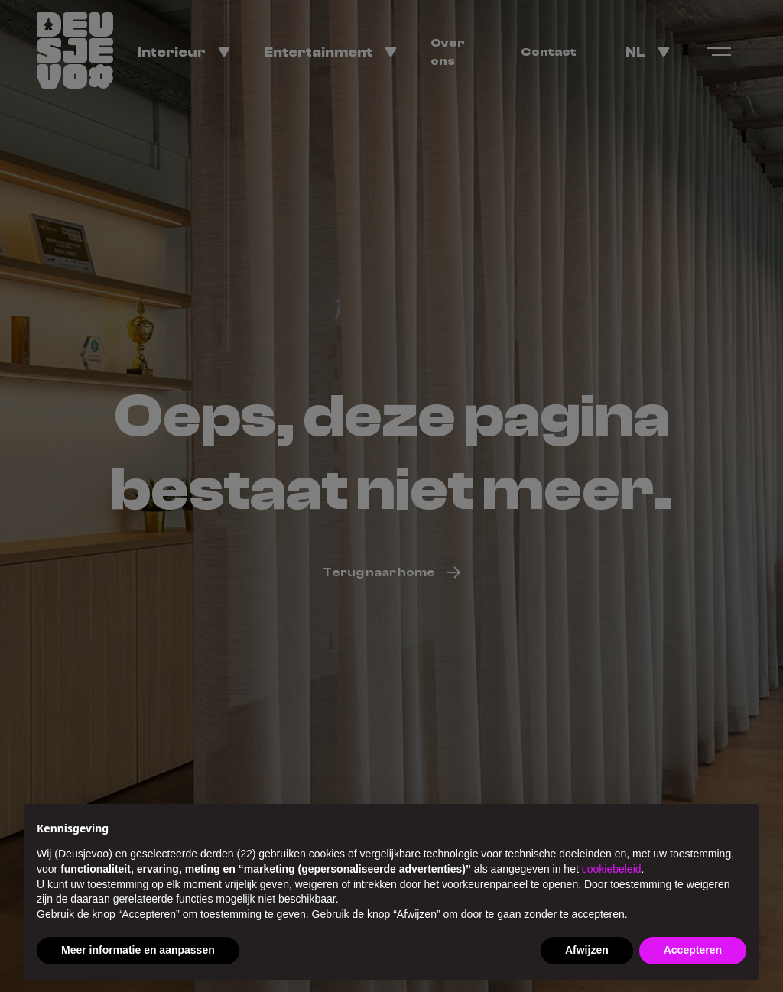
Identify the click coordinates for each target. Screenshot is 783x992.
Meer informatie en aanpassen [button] (138, 950)
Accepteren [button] (693, 950)
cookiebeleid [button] (612, 869)
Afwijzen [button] (587, 950)
